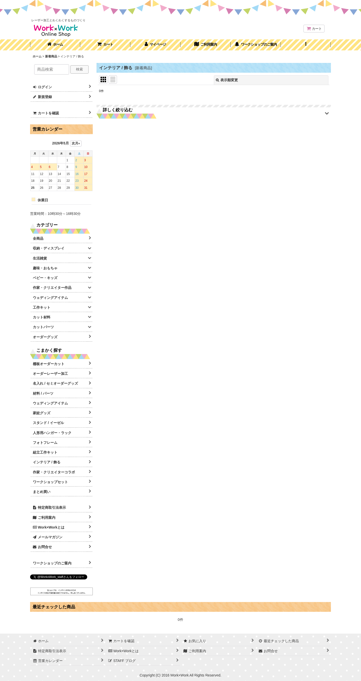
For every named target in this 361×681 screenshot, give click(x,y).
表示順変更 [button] (227, 80)
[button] (306, 44)
